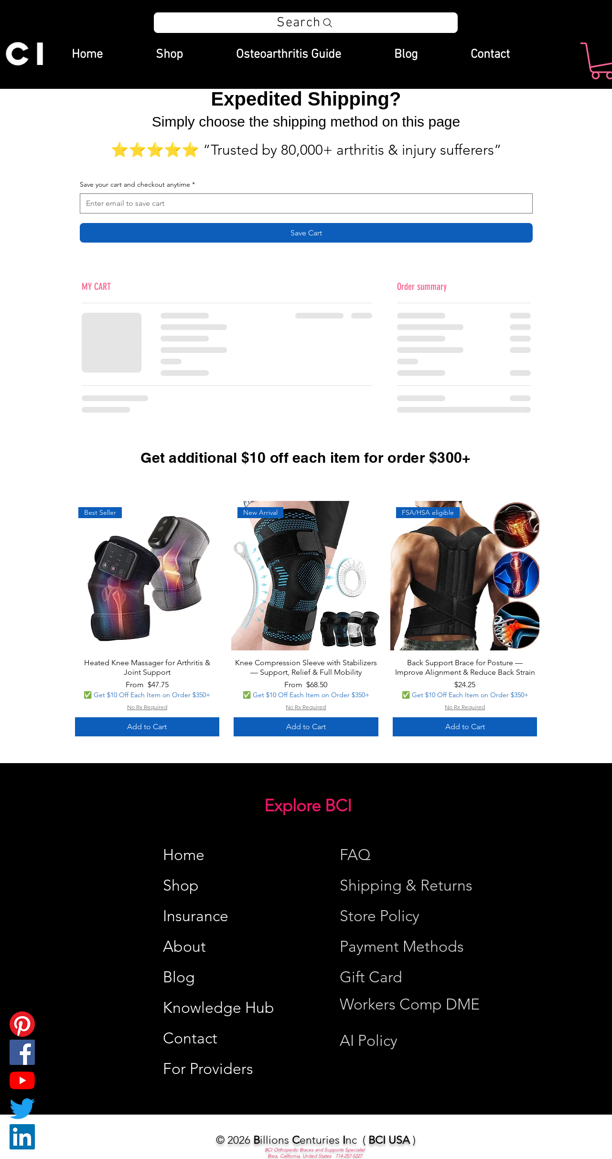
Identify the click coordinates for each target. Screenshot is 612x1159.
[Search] (306, 22)
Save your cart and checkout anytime (137, 185)
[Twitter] (22, 1108)
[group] (306, 619)
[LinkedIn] (22, 1136)
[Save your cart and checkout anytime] (303, 203)
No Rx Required (147, 707)
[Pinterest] (22, 1024)
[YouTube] (22, 1080)
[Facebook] (22, 1052)
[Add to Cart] (147, 726)
